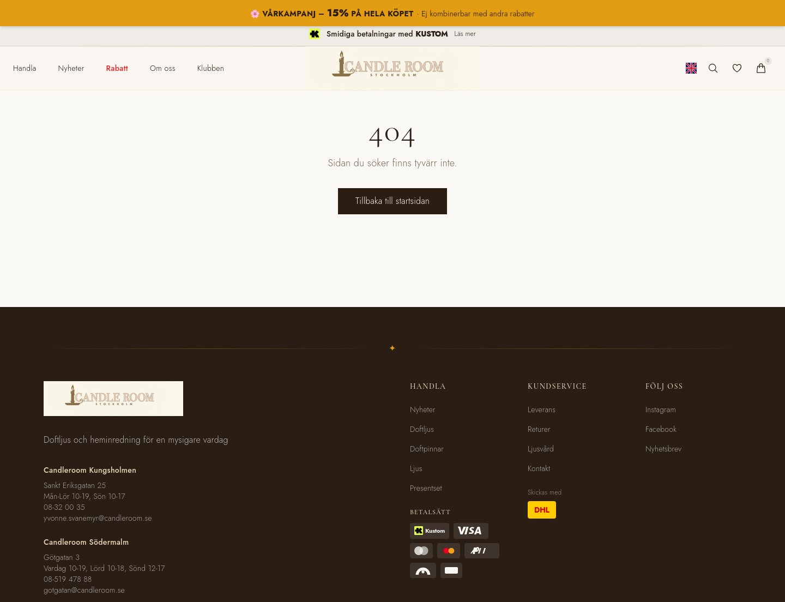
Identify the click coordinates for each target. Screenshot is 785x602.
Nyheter (423, 409)
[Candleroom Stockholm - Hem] (392, 68)
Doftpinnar (427, 448)
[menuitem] (25, 68)
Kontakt (539, 468)
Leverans (541, 409)
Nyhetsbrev (663, 448)
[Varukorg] (761, 68)
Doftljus (422, 429)
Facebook (661, 429)
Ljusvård (541, 448)
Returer (539, 429)
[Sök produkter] (713, 68)
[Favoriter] (737, 68)
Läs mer (465, 33)
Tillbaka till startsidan (392, 201)
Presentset (426, 488)
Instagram (660, 409)
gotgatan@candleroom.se (84, 590)
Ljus (416, 468)
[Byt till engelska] (691, 68)
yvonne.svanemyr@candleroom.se (98, 518)
